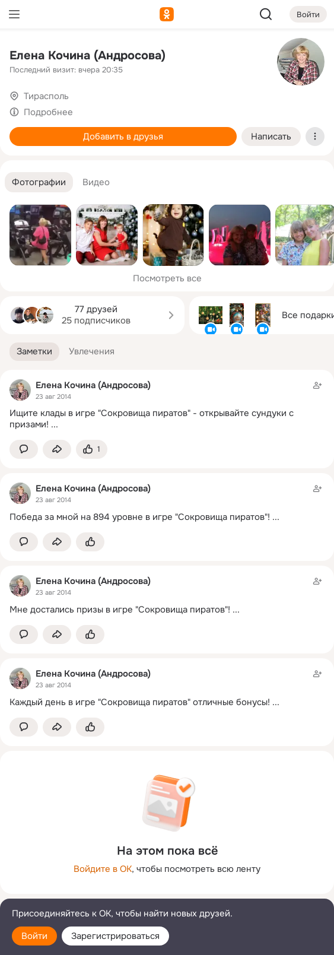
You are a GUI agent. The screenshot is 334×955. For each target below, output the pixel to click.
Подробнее (48, 112)
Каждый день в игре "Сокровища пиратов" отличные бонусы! (139, 702)
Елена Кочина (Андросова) (87, 55)
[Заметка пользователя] (167, 404)
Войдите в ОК (103, 869)
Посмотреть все (167, 278)
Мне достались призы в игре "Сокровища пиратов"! (119, 609)
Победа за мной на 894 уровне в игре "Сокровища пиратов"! (139, 517)
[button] (39, 182)
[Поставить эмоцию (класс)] (91, 449)
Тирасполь (46, 96)
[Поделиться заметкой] (57, 449)
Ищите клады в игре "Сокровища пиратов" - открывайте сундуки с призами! (151, 418)
